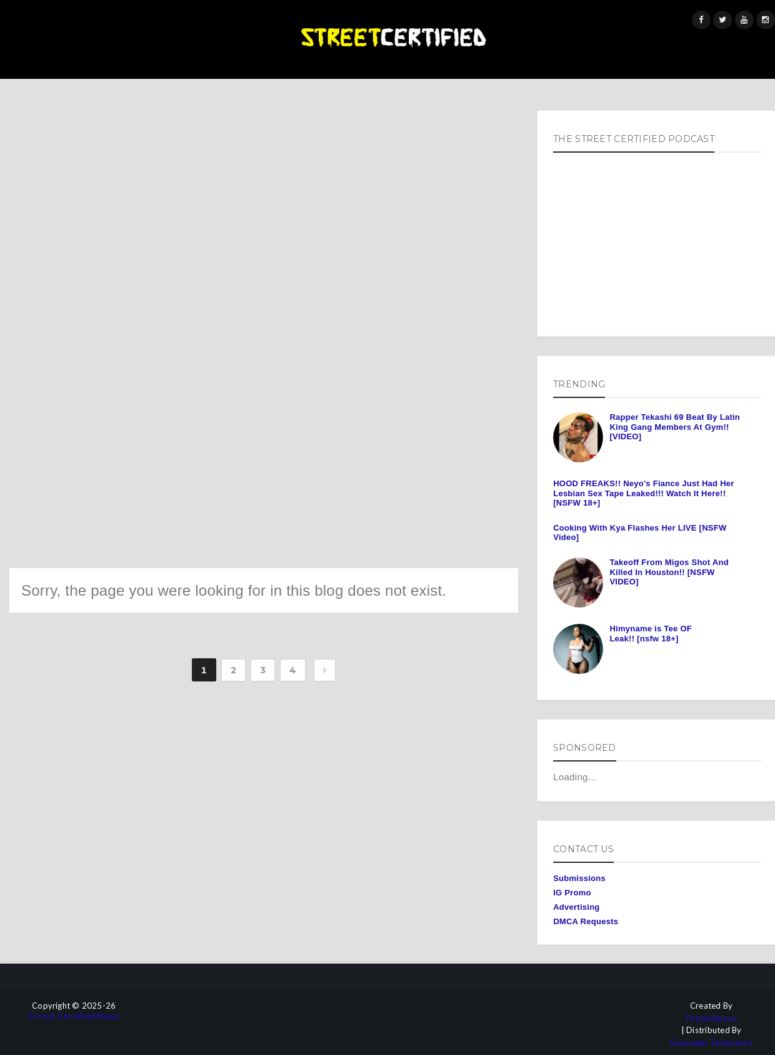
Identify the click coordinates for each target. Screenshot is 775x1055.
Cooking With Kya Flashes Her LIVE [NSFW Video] (639, 533)
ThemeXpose (711, 1018)
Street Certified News (73, 1016)
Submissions (579, 878)
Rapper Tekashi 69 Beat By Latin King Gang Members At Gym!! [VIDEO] (674, 426)
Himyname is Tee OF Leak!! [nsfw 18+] (650, 633)
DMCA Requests (585, 921)
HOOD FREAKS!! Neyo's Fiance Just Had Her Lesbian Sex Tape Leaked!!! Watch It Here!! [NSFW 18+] (643, 493)
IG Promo (572, 892)
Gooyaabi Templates (711, 1042)
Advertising (576, 907)
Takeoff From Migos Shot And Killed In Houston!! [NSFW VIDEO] (668, 572)
